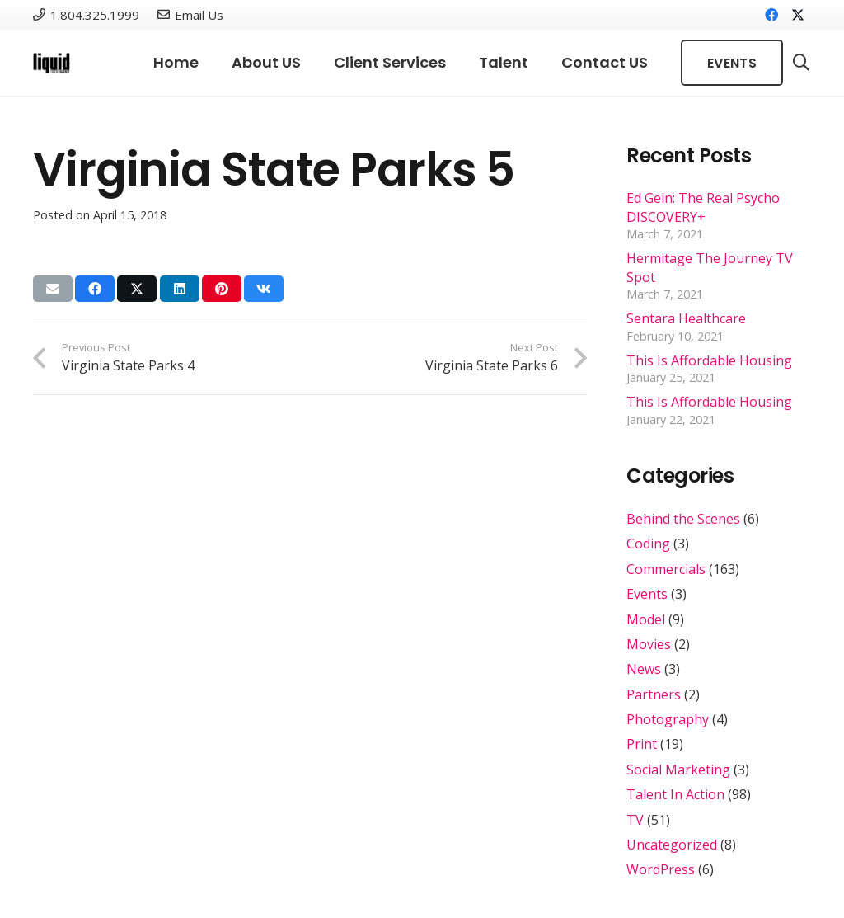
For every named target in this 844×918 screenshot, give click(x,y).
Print (641, 744)
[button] (801, 62)
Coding (648, 543)
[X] (798, 15)
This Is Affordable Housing (709, 360)
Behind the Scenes (683, 519)
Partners (653, 694)
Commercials (666, 569)
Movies (648, 644)
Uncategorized (671, 845)
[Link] (51, 63)
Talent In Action (675, 794)
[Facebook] (771, 15)
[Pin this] (221, 288)
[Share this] (95, 288)
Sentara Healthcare (686, 318)
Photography (667, 719)
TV (635, 820)
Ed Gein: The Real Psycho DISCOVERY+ (703, 207)
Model (645, 619)
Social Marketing (678, 769)
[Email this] (53, 288)
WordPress (660, 869)
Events (647, 594)
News (643, 669)
